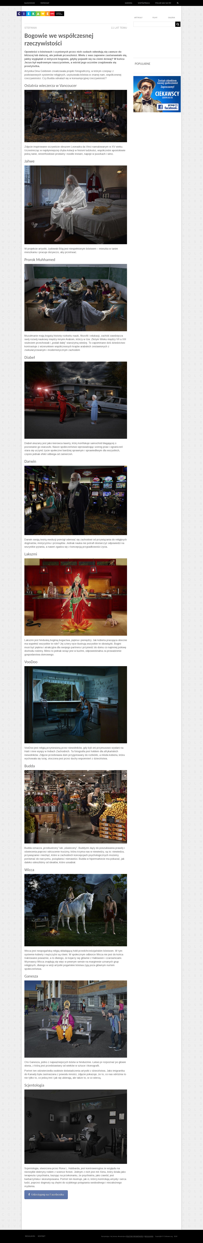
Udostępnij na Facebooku (46, 1194)
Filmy (155, 17)
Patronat (44, 3)
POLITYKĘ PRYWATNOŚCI (134, 1236)
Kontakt (41, 1236)
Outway (51, 1236)
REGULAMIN (149, 1236)
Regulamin (30, 1236)
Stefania (30, 27)
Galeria (171, 17)
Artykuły (138, 17)
